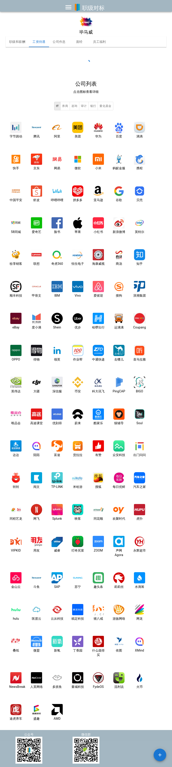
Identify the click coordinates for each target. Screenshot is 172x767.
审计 (83, 106)
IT (57, 106)
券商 (65, 106)
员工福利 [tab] (99, 41)
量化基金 (105, 106)
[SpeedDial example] (160, 755)
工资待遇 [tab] (39, 41)
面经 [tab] (79, 41)
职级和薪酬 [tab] (17, 41)
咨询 (74, 106)
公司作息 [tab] (59, 41)
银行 (93, 106)
